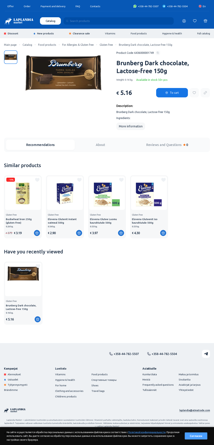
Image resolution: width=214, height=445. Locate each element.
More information (131, 126)
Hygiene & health (172, 33)
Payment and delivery (52, 6)
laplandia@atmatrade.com (194, 410)
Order (27, 6)
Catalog (50, 20)
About (100, 145)
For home (60, 385)
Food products (139, 33)
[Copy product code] (138, 52)
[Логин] (184, 21)
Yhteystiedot (186, 390)
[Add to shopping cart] (37, 233)
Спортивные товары (104, 379)
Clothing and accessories (69, 391)
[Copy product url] (205, 92)
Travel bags (98, 391)
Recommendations (40, 145)
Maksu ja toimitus (189, 374)
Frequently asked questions (158, 384)
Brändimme (11, 390)
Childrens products (66, 396)
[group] (23, 206)
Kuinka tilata (149, 374)
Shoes (94, 385)
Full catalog (203, 33)
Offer (10, 6)
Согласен (196, 435)
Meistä (146, 379)
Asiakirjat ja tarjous (190, 384)
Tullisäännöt (149, 390)
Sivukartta (184, 379)
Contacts (95, 6)
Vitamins (110, 33)
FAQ (77, 6)
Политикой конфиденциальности (147, 432)
